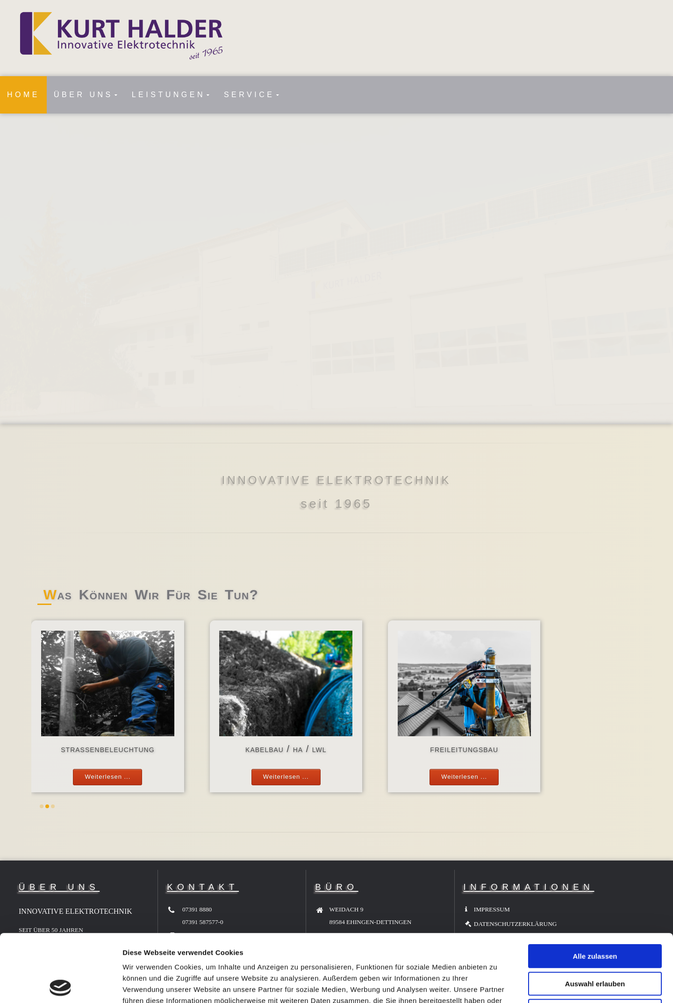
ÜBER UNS (83, 95)
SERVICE (249, 95)
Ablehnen (595, 943)
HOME (23, 95)
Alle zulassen (595, 889)
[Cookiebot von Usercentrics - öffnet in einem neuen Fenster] (60, 985)
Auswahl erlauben (595, 916)
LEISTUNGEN (168, 95)
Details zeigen (497, 985)
